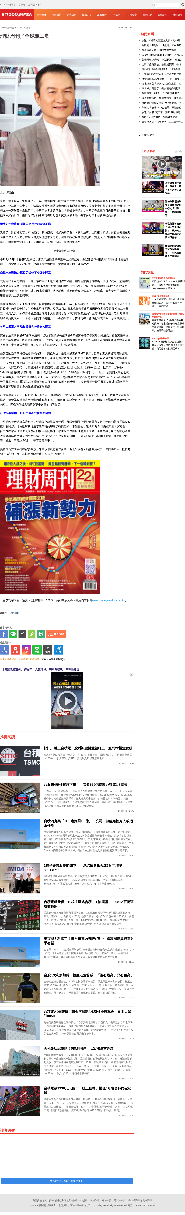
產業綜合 (147, 14)
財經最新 (56, 14)
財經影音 (132, 14)
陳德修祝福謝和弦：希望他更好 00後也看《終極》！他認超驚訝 (173, 208)
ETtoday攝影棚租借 (160, 338)
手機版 (21, 1)
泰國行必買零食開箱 (160, 296)
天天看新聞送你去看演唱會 (163, 278)
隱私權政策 (119, 1200)
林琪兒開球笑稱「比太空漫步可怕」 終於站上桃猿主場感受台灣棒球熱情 (173, 230)
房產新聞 (162, 14)
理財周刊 (14, 613)
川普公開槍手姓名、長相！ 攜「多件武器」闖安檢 (173, 188)
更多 (178, 151)
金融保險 (86, 14)
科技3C (117, 14)
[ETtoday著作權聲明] (52, 659)
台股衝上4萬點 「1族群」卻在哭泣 (161, 45)
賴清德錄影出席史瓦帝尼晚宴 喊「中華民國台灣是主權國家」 (173, 251)
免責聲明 (147, 1200)
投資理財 (41, 14)
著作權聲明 (134, 1200)
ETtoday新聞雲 (8, 1)
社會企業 (177, 14)
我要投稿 (37, 1200)
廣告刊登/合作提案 (77, 1200)
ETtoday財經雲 (146, 134)
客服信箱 (94, 1200)
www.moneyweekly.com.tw (108, 600)
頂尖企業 (71, 14)
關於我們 (61, 1200)
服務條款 (106, 1200)
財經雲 (17, 14)
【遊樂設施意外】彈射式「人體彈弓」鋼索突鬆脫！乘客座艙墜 (40, 669)
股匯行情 (102, 14)
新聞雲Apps (34, 1)
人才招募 (49, 1200)
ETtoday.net (100, 1205)
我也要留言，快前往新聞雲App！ (67, 1180)
